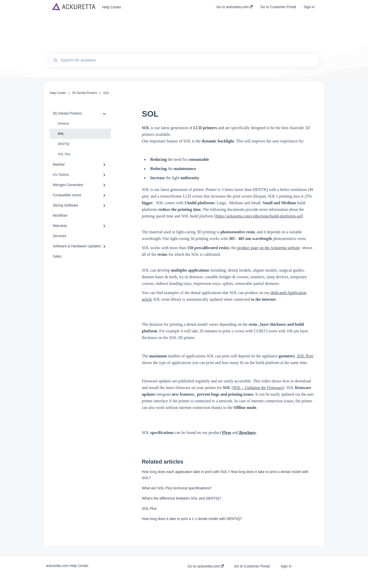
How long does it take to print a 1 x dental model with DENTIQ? (192, 519)
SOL (61, 134)
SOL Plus (64, 154)
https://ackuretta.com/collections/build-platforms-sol (259, 216)
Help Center (111, 7)
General (63, 123)
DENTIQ (63, 144)
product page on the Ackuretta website (268, 248)
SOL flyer (304, 356)
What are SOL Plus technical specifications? (177, 488)
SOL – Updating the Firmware (258, 387)
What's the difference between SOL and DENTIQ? (181, 498)
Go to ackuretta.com (206, 566)
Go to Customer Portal (252, 566)
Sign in (286, 566)
